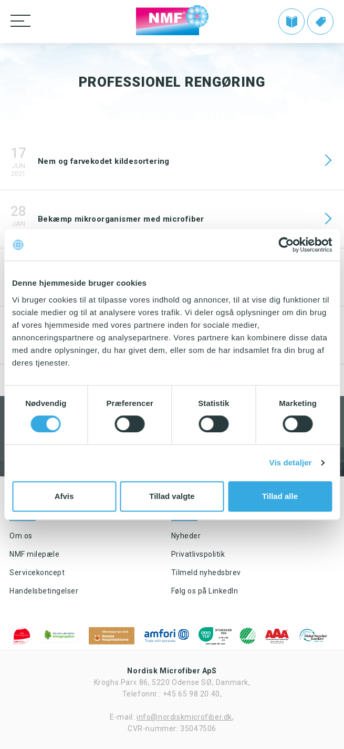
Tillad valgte (171, 496)
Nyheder (186, 536)
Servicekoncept (37, 572)
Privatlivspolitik (198, 554)
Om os (21, 536)
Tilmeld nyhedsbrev (206, 572)
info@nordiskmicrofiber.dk (184, 717)
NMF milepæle (34, 554)
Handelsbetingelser (43, 591)
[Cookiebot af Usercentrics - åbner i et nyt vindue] (286, 245)
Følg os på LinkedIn (204, 591)
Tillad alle (280, 496)
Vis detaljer (290, 462)
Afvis (64, 496)
